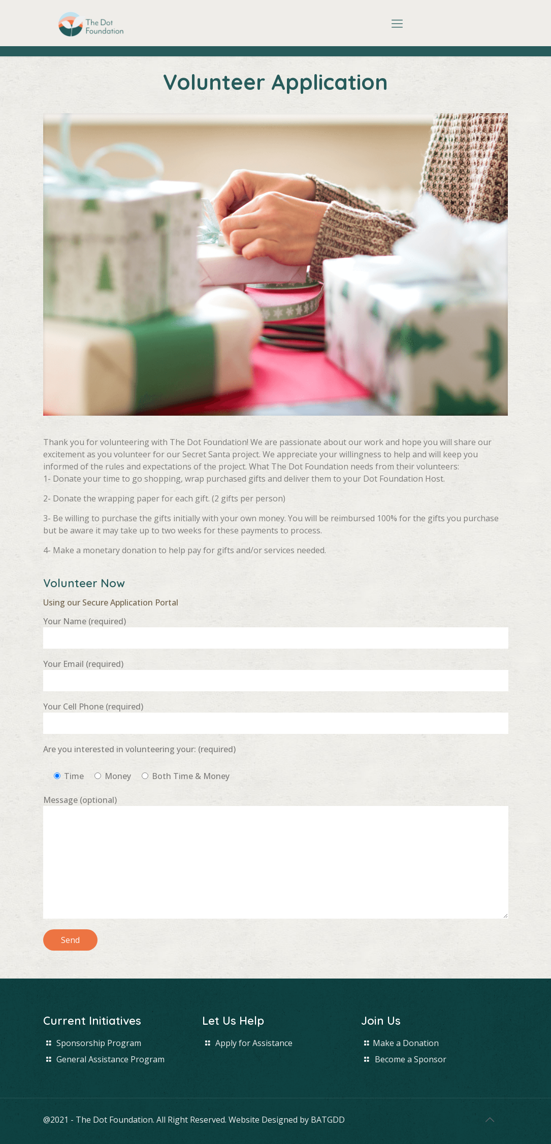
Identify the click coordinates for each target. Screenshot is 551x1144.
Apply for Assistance (254, 1043)
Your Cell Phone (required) (275, 717)
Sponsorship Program (98, 1043)
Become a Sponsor (410, 1059)
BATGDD (328, 1119)
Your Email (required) (275, 674)
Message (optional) (275, 856)
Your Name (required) (275, 632)
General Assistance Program (110, 1059)
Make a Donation (406, 1043)
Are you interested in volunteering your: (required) (139, 749)
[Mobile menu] (397, 22)
